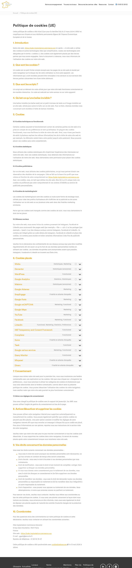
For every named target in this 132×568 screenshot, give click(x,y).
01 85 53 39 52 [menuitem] (121, 4)
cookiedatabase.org (59, 544)
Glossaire (17, 567)
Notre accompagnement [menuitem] (53, 4)
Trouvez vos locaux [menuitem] (70, 4)
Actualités (27, 567)
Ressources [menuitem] (103, 4)
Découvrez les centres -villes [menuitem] (87, 4)
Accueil (15, 13)
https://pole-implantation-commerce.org (40, 48)
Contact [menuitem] (111, 4)
